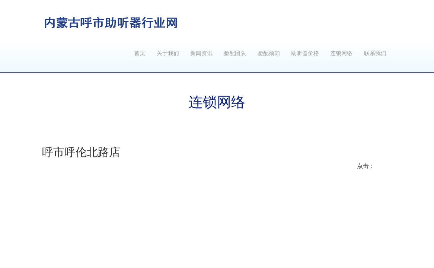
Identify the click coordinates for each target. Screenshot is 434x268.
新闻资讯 (201, 53)
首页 (139, 53)
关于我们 (168, 53)
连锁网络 (341, 53)
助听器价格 (305, 53)
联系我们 (375, 53)
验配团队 (235, 53)
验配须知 (269, 53)
